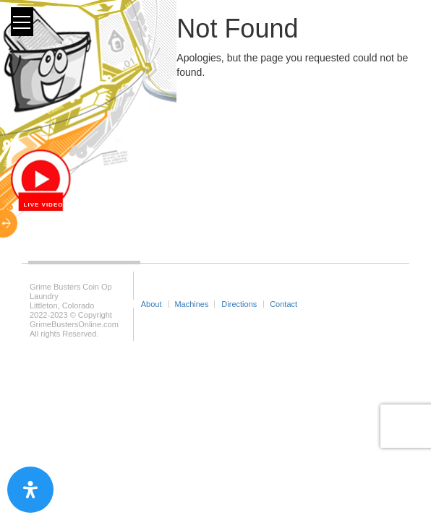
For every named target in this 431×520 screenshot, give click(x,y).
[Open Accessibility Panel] (30, 490)
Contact (283, 304)
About (151, 304)
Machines (191, 304)
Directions (239, 304)
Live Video (44, 205)
